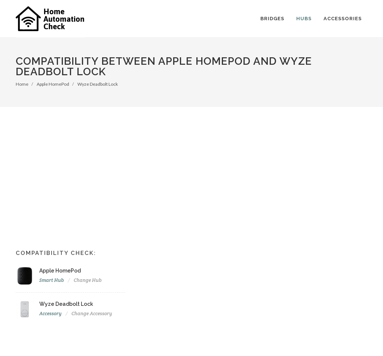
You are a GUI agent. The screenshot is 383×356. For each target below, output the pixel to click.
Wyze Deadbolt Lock (97, 84)
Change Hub (88, 280)
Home (22, 84)
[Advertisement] (191, 162)
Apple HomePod (53, 84)
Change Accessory (91, 313)
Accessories (343, 18)
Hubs (304, 18)
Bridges (272, 18)
